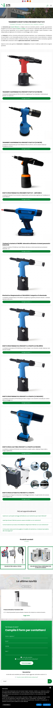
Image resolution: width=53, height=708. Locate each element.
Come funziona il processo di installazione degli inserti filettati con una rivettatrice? (25, 525)
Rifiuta (38, 704)
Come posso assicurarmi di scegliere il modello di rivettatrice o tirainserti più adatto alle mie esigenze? (26, 530)
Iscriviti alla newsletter (27, 657)
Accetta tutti (46, 704)
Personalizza (7, 704)
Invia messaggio (26, 663)
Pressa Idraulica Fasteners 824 (13, 609)
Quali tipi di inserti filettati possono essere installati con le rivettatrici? (22, 520)
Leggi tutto (26, 615)
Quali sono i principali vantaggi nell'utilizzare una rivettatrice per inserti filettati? (24, 516)
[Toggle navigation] (51, 6)
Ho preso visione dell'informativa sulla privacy (27, 659)
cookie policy (5, 695)
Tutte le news (26, 586)
